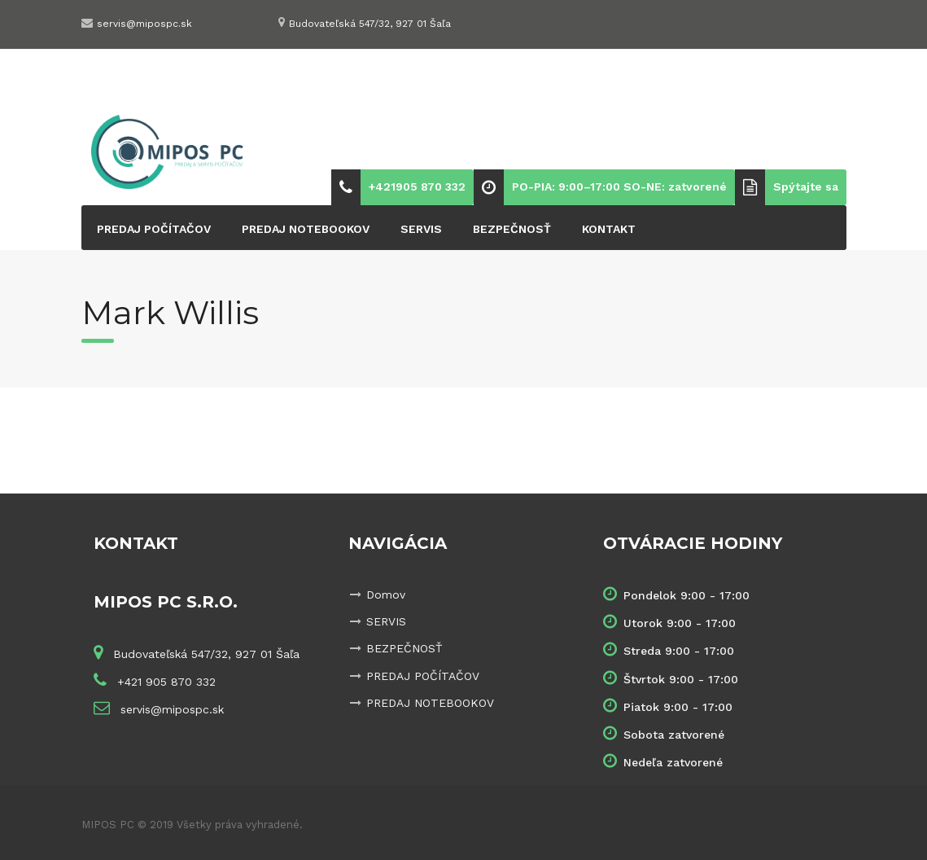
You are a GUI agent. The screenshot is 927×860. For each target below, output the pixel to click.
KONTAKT (609, 228)
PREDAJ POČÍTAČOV (154, 228)
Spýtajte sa (805, 186)
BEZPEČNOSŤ (512, 228)
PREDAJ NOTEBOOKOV (305, 228)
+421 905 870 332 (164, 681)
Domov (385, 594)
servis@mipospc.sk (144, 23)
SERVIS (421, 228)
